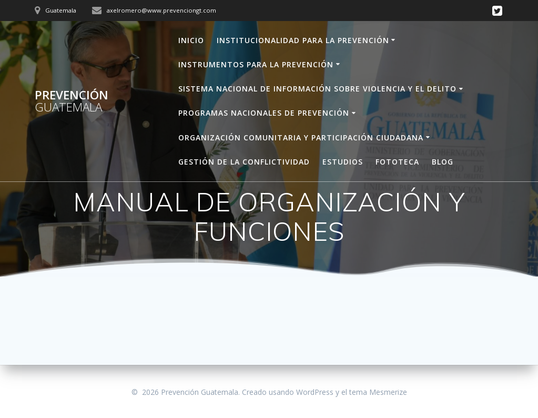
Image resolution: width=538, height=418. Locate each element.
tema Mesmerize (378, 392)
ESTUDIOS (342, 162)
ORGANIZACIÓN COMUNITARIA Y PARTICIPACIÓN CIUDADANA (300, 137)
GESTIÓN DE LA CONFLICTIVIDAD (244, 162)
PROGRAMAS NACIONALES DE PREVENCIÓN (263, 113)
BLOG (442, 162)
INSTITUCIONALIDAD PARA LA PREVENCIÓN (303, 40)
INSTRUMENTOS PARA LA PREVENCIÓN (255, 64)
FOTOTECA (397, 162)
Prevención (71, 101)
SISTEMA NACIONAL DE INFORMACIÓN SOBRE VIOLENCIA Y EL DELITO (317, 89)
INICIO (191, 40)
